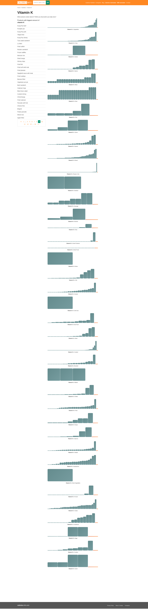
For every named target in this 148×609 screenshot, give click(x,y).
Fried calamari (21, 100)
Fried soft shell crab (23, 67)
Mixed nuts (20, 115)
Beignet (19, 109)
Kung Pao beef (21, 26)
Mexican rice (21, 55)
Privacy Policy (110, 605)
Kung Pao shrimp (22, 37)
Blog (103, 2)
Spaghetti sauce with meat (25, 73)
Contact (128, 2)
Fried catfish (21, 46)
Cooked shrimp (21, 94)
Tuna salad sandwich (23, 40)
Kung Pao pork (21, 32)
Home (18, 7)
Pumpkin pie (21, 28)
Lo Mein (19, 43)
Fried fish (20, 64)
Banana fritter (21, 79)
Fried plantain (21, 70)
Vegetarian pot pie (22, 82)
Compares (98, 2)
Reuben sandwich (22, 49)
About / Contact (119, 605)
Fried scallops (21, 76)
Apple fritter (20, 118)
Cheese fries (21, 106)
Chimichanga (21, 97)
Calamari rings (21, 88)
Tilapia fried (20, 34)
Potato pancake (22, 112)
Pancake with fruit (22, 103)
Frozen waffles (21, 52)
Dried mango (21, 58)
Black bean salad (22, 91)
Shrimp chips (21, 61)
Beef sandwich (21, 85)
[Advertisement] (58, 586)
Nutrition (24, 7)
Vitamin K (29, 7)
